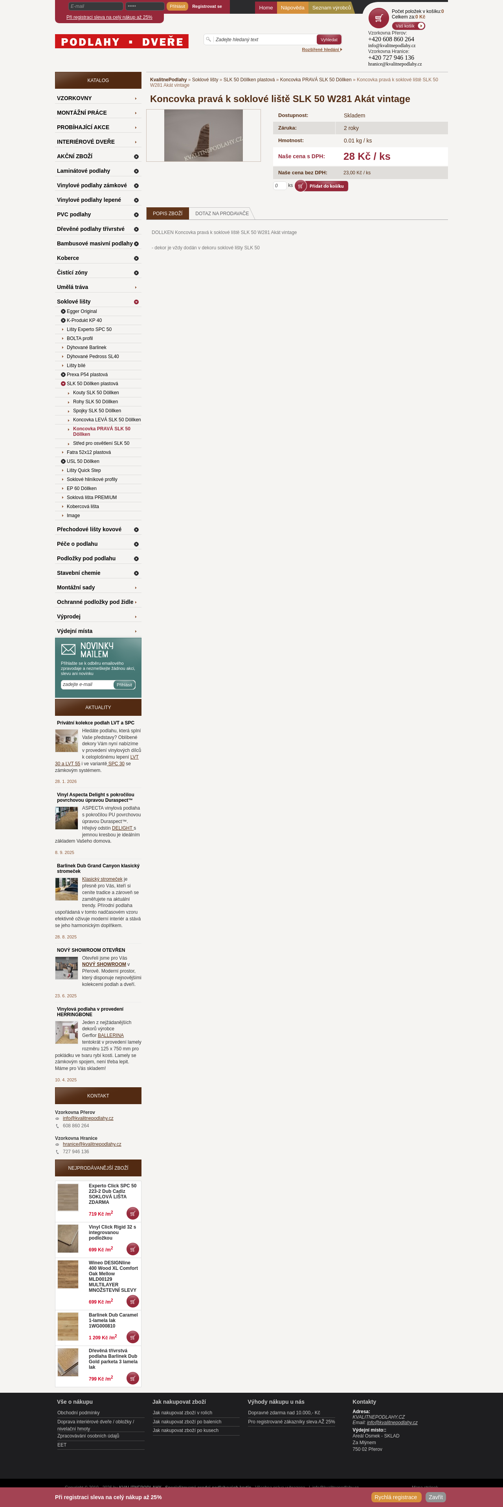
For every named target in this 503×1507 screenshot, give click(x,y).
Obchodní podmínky (78, 1413)
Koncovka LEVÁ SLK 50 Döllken (107, 419)
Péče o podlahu (77, 544)
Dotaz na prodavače (225, 213)
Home (266, 8)
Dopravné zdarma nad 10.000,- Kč (284, 1413)
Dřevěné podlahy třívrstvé (91, 229)
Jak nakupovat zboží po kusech (185, 1430)
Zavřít (436, 1497)
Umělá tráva (72, 287)
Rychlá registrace (396, 1497)
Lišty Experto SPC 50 (89, 329)
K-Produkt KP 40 (84, 320)
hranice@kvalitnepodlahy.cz (92, 1144)
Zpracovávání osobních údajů (88, 1436)
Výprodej (69, 616)
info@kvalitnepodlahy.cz (88, 1118)
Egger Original (82, 311)
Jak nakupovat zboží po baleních (187, 1422)
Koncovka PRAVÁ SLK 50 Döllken (316, 79)
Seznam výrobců (331, 8)
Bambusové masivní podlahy (95, 243)
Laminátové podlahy (83, 171)
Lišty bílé (76, 365)
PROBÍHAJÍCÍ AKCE (83, 127)
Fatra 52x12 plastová (89, 452)
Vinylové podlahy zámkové (92, 185)
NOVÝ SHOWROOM (104, 964)
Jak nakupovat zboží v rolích (182, 1413)
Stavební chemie (79, 573)
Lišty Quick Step (84, 470)
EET (61, 1445)
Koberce (68, 258)
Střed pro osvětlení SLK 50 (101, 443)
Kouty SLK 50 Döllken (96, 392)
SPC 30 (116, 763)
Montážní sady (76, 587)
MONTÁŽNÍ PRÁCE (82, 113)
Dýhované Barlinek (86, 347)
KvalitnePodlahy (168, 79)
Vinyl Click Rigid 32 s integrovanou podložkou (112, 1232)
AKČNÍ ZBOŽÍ (74, 156)
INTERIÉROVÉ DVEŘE (86, 142)
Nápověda (293, 8)
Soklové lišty (205, 79)
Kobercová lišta (83, 506)
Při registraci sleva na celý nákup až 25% (109, 17)
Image (73, 515)
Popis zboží (167, 213)
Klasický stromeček (102, 879)
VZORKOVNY (74, 98)
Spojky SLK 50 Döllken (97, 410)
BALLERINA (111, 1035)
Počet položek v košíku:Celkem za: (418, 14)
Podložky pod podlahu (86, 558)
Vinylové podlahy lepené (89, 200)
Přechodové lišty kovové (89, 529)
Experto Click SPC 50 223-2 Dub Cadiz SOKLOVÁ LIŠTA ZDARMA (112, 1194)
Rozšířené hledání (322, 49)
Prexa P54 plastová (87, 374)
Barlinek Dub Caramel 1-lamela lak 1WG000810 (113, 1320)
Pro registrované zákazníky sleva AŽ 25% (291, 1422)
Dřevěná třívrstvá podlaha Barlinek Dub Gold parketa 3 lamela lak (113, 1359)
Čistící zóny (72, 272)
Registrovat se (207, 6)
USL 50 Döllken (83, 461)
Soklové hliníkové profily (92, 479)
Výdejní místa (74, 631)
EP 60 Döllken (82, 488)
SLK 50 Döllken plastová (249, 79)
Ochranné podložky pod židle (95, 602)
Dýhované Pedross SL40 (93, 356)
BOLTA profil (80, 338)
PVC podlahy (74, 214)
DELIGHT (123, 828)
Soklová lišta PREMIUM (92, 497)
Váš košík (405, 26)
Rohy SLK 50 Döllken (95, 401)
